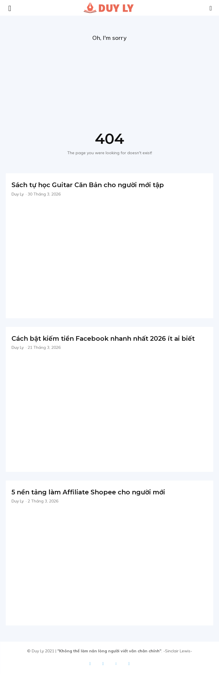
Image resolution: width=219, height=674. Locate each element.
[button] (211, 8)
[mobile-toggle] (10, 8)
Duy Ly (18, 194)
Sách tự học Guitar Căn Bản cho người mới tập (88, 185)
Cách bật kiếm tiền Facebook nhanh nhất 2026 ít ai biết (103, 338)
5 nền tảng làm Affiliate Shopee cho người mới (88, 492)
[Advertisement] (109, 84)
